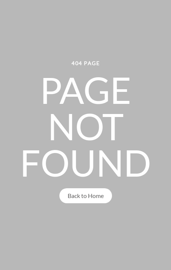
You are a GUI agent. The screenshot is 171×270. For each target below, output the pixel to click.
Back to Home (86, 195)
